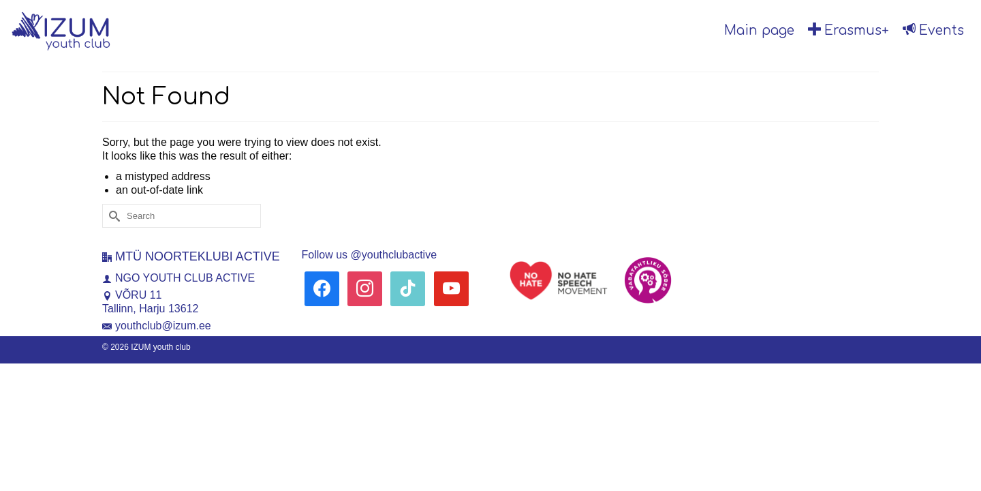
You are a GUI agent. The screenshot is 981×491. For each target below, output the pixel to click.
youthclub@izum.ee (156, 325)
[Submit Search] (112, 216)
